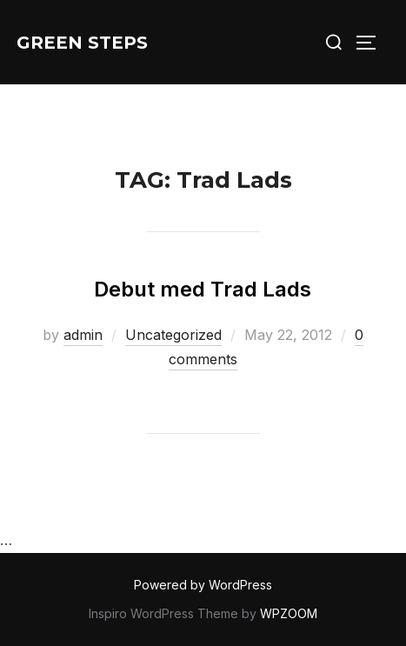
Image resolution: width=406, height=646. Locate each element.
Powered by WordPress (203, 584)
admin (83, 334)
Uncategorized (173, 334)
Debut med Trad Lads (202, 289)
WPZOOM (288, 613)
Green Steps (82, 42)
